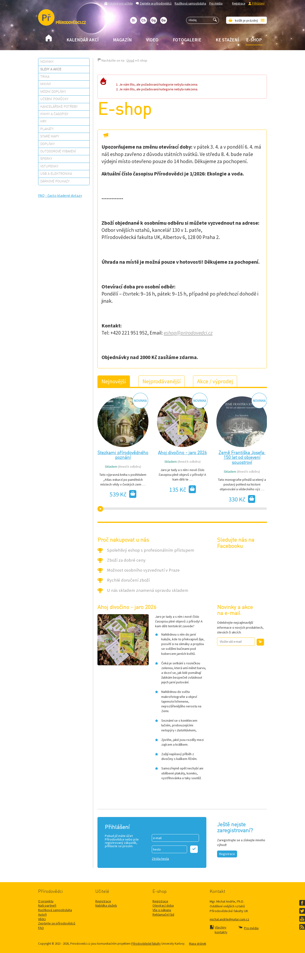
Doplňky (47, 144)
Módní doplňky (53, 91)
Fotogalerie (187, 40)
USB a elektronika (56, 173)
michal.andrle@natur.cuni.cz (229, 919)
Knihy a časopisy (54, 114)
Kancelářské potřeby (59, 106)
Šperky (46, 158)
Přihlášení (258, 3)
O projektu (45, 901)
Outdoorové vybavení (58, 151)
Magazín (122, 40)
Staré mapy (49, 136)
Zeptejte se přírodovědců (156, 3)
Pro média (216, 3)
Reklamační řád (163, 914)
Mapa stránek (197, 943)
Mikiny (45, 84)
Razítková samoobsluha (190, 3)
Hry (43, 121)
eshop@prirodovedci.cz (188, 333)
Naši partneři (47, 905)
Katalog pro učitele (120, 3)
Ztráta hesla (160, 858)
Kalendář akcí (82, 40)
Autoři (42, 914)
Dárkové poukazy (55, 181)
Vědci (42, 919)
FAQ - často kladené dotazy (60, 195)
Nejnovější (114, 381)
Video (152, 40)
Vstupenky (49, 166)
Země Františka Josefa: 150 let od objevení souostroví (242, 458)
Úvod (130, 60)
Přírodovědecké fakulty (146, 943)
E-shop (254, 40)
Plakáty (47, 129)
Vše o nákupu (161, 910)
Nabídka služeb (106, 905)
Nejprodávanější (161, 381)
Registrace (238, 3)
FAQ (41, 928)
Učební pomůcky (54, 99)
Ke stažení (227, 40)
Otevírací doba (163, 905)
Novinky (47, 61)
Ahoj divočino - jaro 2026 (182, 453)
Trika (44, 76)
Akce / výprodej (215, 381)
